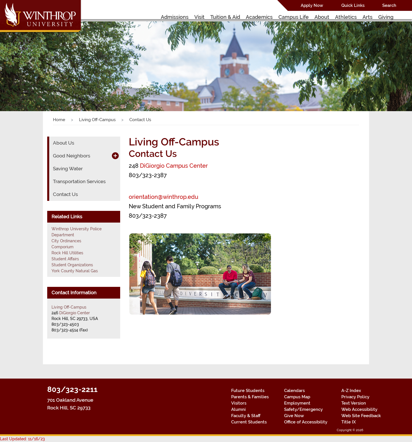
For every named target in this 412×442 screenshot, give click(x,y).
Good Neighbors (71, 156)
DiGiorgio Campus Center (174, 165)
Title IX (348, 422)
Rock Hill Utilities (67, 253)
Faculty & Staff (245, 415)
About (321, 17)
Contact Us (65, 194)
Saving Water (68, 168)
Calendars (294, 390)
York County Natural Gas (75, 271)
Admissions (175, 17)
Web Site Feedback (361, 415)
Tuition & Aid (225, 17)
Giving (385, 17)
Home (59, 119)
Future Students (247, 390)
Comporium (63, 247)
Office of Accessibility (305, 422)
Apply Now (312, 5)
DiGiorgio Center (74, 313)
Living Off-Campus (97, 119)
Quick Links (353, 5)
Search (389, 5)
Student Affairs (65, 259)
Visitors (238, 403)
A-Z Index (351, 390)
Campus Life (293, 17)
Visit (199, 17)
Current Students (249, 422)
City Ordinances (66, 241)
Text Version (353, 403)
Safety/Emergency (303, 409)
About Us (63, 143)
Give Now (294, 415)
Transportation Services (79, 181)
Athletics (346, 17)
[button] (31, 61)
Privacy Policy (355, 396)
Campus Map (297, 396)
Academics (259, 17)
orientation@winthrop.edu (163, 196)
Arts (368, 17)
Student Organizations (72, 265)
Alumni (238, 409)
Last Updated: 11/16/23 (22, 439)
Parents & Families (250, 396)
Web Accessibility (359, 409)
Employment (297, 403)
